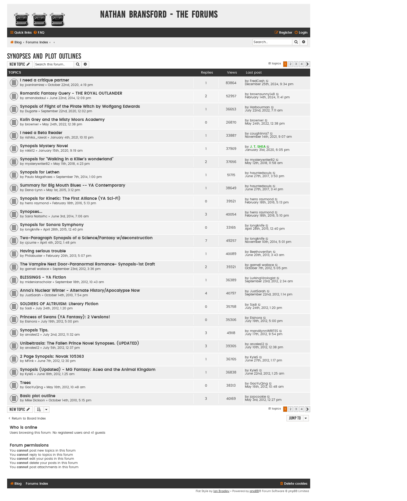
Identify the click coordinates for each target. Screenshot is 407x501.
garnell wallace (37, 268)
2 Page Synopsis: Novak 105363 (52, 357)
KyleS (254, 357)
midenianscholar (38, 282)
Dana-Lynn (34, 190)
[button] (307, 64)
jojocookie (258, 396)
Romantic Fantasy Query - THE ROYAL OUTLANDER (71, 93)
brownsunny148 (262, 94)
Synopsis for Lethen (39, 172)
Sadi (28, 308)
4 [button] (302, 64)
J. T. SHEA (257, 146)
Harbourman (260, 107)
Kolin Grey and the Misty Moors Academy (62, 120)
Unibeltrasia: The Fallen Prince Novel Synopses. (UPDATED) (79, 343)
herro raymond (37, 203)
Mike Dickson (35, 400)
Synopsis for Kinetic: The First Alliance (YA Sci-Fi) (70, 199)
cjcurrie (30, 242)
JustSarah (33, 295)
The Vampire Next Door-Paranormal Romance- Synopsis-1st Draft (87, 264)
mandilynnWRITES (264, 331)
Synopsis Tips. (34, 330)
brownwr (32, 124)
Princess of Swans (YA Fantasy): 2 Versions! (65, 317)
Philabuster (33, 255)
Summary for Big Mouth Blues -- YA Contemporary (72, 185)
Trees (25, 383)
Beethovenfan (261, 251)
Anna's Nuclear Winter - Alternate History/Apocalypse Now (80, 291)
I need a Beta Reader (41, 133)
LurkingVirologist (262, 278)
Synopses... (31, 212)
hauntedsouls (261, 173)
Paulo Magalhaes (38, 176)
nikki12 (30, 150)
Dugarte (31, 111)
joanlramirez (34, 84)
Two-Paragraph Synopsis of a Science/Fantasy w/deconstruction (86, 238)
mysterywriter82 (37, 163)
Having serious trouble (43, 251)
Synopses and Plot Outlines (44, 56)
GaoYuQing (34, 387)
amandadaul (35, 98)
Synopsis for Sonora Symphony (52, 225)
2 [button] (290, 64)
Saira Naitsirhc (36, 216)
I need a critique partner (44, 80)
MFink (29, 360)
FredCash (257, 81)
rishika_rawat (36, 137)
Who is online (23, 428)
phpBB (254, 491)
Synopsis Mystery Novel (44, 146)
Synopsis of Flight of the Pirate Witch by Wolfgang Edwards (80, 107)
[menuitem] (38, 32)
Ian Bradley (221, 491)
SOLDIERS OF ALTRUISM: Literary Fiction (59, 304)
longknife (32, 229)
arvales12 (32, 334)
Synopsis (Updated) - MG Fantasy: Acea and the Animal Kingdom (87, 370)
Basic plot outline (37, 396)
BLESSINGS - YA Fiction (43, 277)
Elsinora (31, 321)
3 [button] (296, 64)
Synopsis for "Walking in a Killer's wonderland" (66, 159)
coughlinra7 (259, 133)
